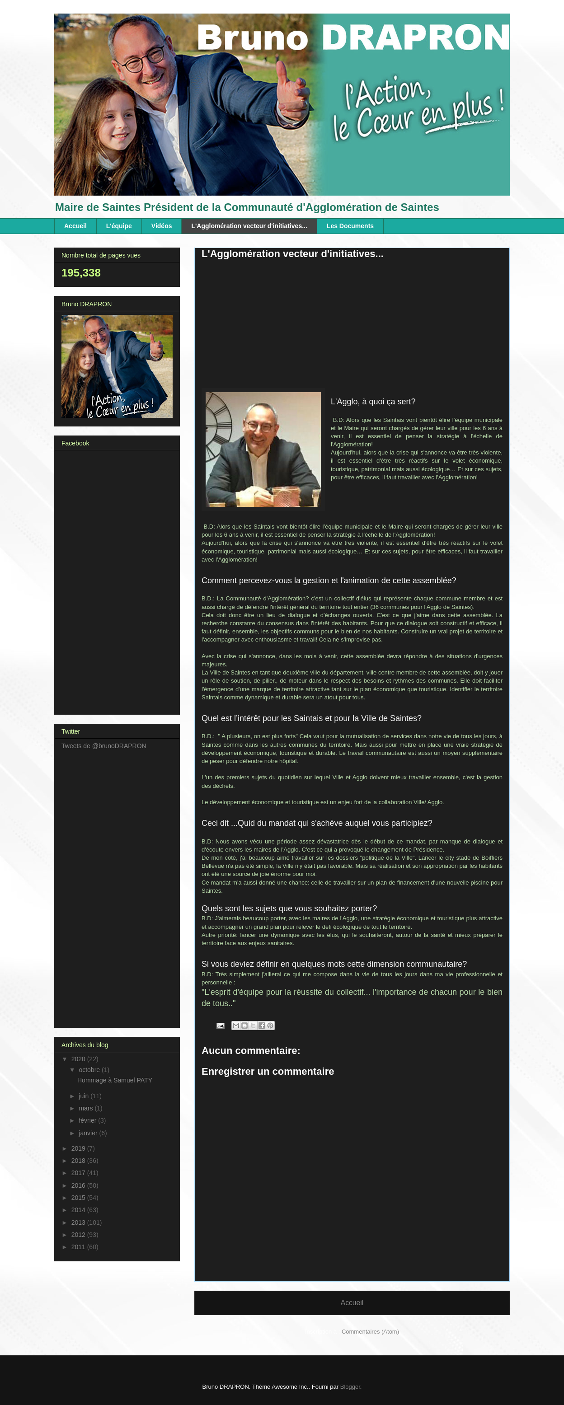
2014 (79, 1209)
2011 (79, 1246)
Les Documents (350, 225)
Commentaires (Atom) (370, 1331)
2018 (79, 1160)
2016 (79, 1185)
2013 (79, 1222)
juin (84, 1096)
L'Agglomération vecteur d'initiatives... (249, 225)
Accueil (75, 225)
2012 (79, 1234)
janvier (89, 1133)
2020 (79, 1059)
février (88, 1120)
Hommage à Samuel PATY (114, 1080)
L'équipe (119, 225)
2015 (79, 1197)
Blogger (350, 1386)
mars (86, 1108)
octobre (90, 1069)
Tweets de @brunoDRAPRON (103, 745)
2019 (79, 1148)
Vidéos (161, 225)
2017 (79, 1172)
